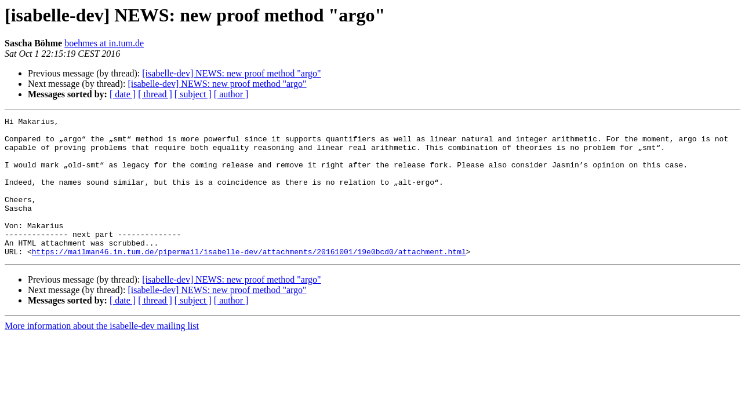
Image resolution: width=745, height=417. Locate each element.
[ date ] (123, 94)
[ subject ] (193, 94)
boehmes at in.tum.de (104, 43)
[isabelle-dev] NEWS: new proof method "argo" (231, 73)
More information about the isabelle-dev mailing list (102, 354)
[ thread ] (155, 94)
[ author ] (231, 94)
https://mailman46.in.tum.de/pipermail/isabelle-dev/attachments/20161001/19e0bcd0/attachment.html (249, 279)
